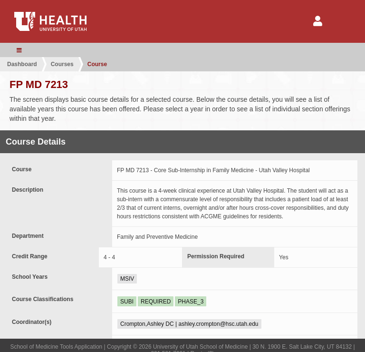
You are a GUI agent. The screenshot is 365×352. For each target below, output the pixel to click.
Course (97, 64)
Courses (62, 64)
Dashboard (22, 64)
